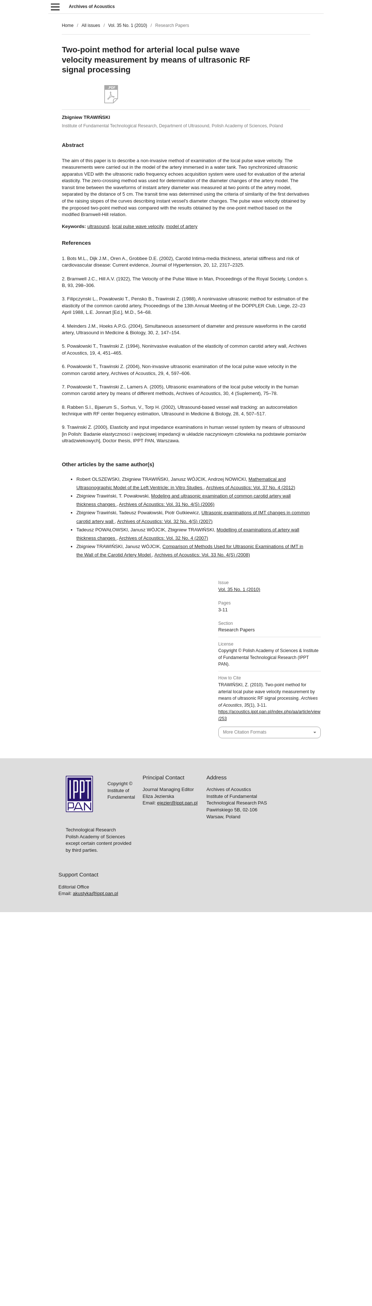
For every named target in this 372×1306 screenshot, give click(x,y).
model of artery (182, 226)
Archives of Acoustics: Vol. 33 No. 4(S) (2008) (202, 555)
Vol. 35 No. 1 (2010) (127, 25)
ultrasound (98, 226)
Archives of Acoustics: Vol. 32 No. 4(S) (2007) (165, 521)
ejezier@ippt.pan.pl (177, 803)
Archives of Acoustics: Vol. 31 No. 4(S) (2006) (166, 504)
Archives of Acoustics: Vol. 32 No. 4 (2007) (163, 538)
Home (67, 25)
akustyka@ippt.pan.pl (95, 893)
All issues (90, 25)
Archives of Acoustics (92, 6)
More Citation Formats (244, 732)
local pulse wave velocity (137, 226)
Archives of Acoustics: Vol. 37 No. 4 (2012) (250, 487)
